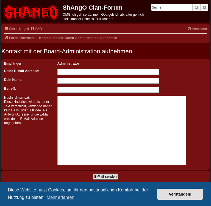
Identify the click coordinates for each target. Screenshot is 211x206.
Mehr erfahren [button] (60, 197)
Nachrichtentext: (17, 98)
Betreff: (10, 88)
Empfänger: (13, 63)
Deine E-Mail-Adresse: (21, 71)
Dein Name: (13, 80)
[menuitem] (36, 29)
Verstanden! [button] (180, 194)
